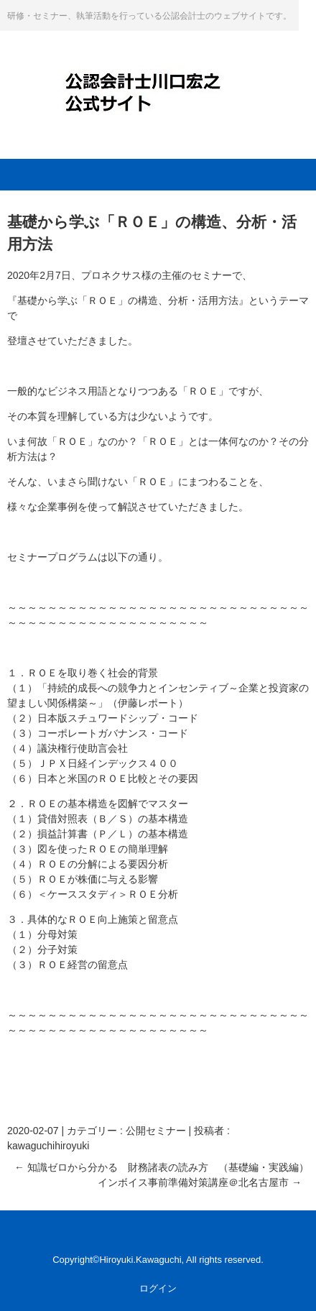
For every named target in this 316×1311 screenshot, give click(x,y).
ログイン (158, 1288)
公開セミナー (156, 1130)
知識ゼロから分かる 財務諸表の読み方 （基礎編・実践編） (161, 1167)
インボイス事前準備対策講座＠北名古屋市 (200, 1182)
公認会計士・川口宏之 (158, 80)
